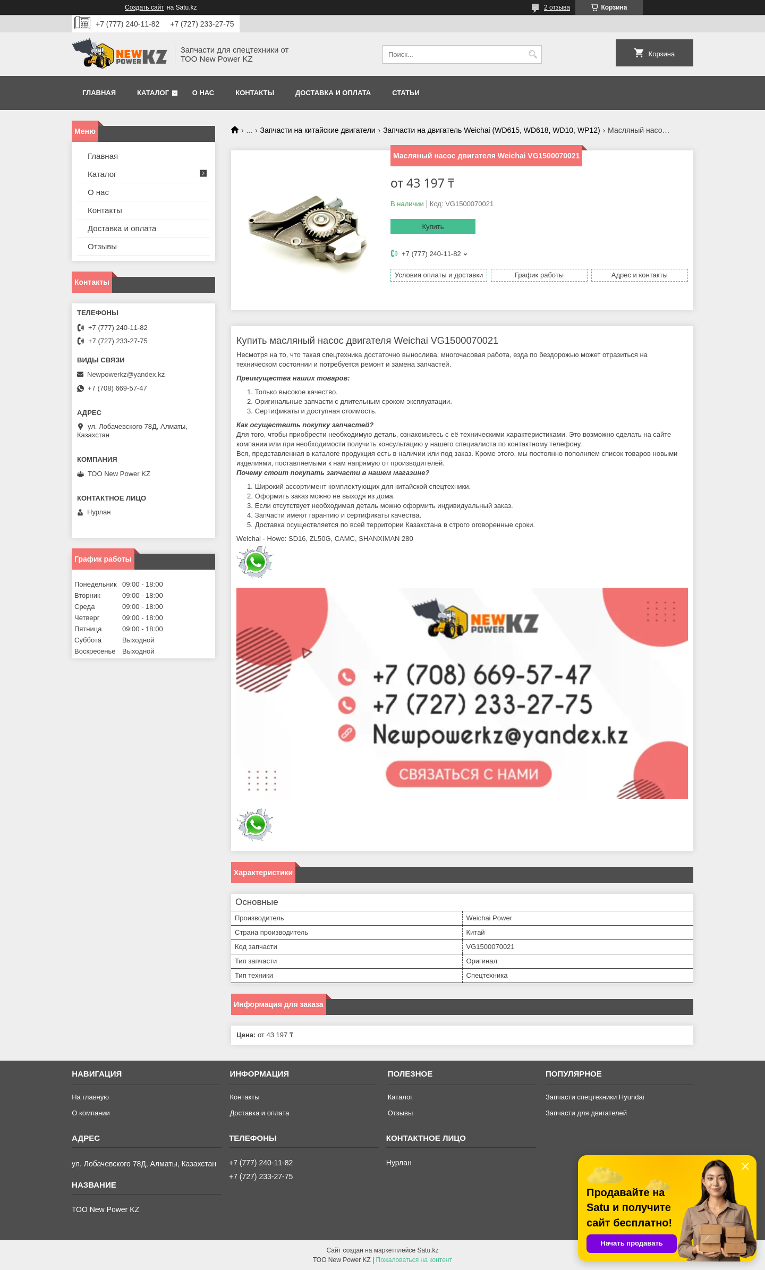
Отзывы (102, 246)
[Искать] (532, 54)
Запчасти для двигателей (586, 1113)
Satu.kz (427, 1250)
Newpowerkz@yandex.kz (126, 374)
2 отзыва (557, 7)
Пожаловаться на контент (414, 1260)
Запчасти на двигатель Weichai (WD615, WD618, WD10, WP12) (491, 130)
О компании (91, 1113)
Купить (433, 227)
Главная (99, 93)
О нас (203, 93)
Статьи (406, 93)
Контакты (254, 93)
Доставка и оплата (333, 93)
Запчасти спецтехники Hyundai (595, 1097)
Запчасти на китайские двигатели (318, 130)
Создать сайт (144, 7)
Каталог (153, 93)
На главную (90, 1097)
